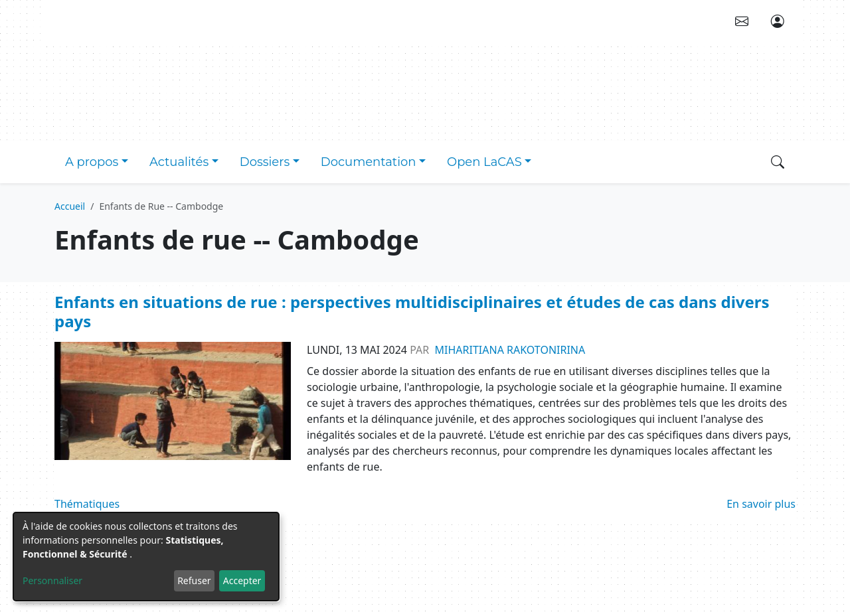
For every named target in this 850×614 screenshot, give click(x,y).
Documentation (368, 162)
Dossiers (265, 162)
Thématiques (87, 504)
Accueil (69, 206)
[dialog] (146, 556)
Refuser (194, 580)
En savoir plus (761, 504)
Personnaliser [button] (52, 580)
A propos (91, 162)
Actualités (179, 162)
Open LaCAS (484, 162)
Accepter (242, 580)
